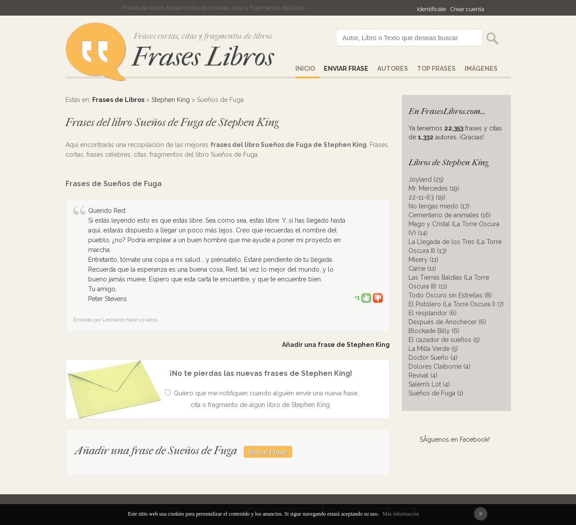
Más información (400, 514)
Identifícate (431, 9)
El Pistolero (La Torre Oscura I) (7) (456, 304)
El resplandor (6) (433, 313)
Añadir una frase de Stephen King (336, 344)
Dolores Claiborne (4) (439, 366)
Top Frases (436, 68)
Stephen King (170, 99)
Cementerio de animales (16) (450, 215)
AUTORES (392, 68)
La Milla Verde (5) (433, 348)
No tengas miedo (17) (439, 206)
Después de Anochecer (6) (447, 322)
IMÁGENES (481, 68)
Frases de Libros (118, 99)
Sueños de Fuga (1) (436, 393)
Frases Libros (203, 57)
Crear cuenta (467, 9)
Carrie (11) (422, 268)
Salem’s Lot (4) (429, 384)
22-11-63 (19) (427, 197)
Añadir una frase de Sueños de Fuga (156, 450)
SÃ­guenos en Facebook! (455, 439)
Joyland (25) (426, 179)
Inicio (305, 68)
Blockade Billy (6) (434, 330)
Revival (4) (423, 375)
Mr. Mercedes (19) (434, 188)
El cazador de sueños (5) (444, 339)
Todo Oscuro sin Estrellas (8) (450, 295)
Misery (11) (423, 259)
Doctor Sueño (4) (433, 357)
